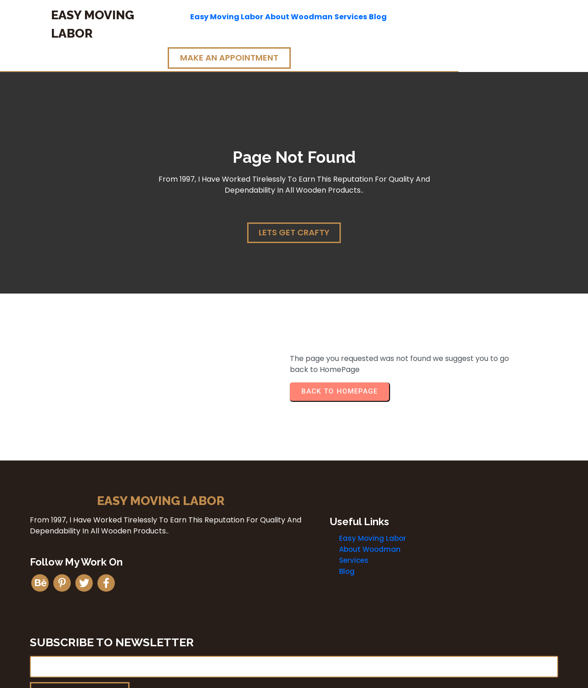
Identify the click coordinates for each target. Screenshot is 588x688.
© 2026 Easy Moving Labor (294, 677)
